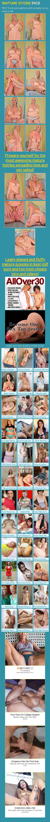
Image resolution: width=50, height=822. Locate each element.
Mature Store (21, 3)
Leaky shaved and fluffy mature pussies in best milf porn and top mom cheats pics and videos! (25, 266)
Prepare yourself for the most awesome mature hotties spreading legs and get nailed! (25, 162)
